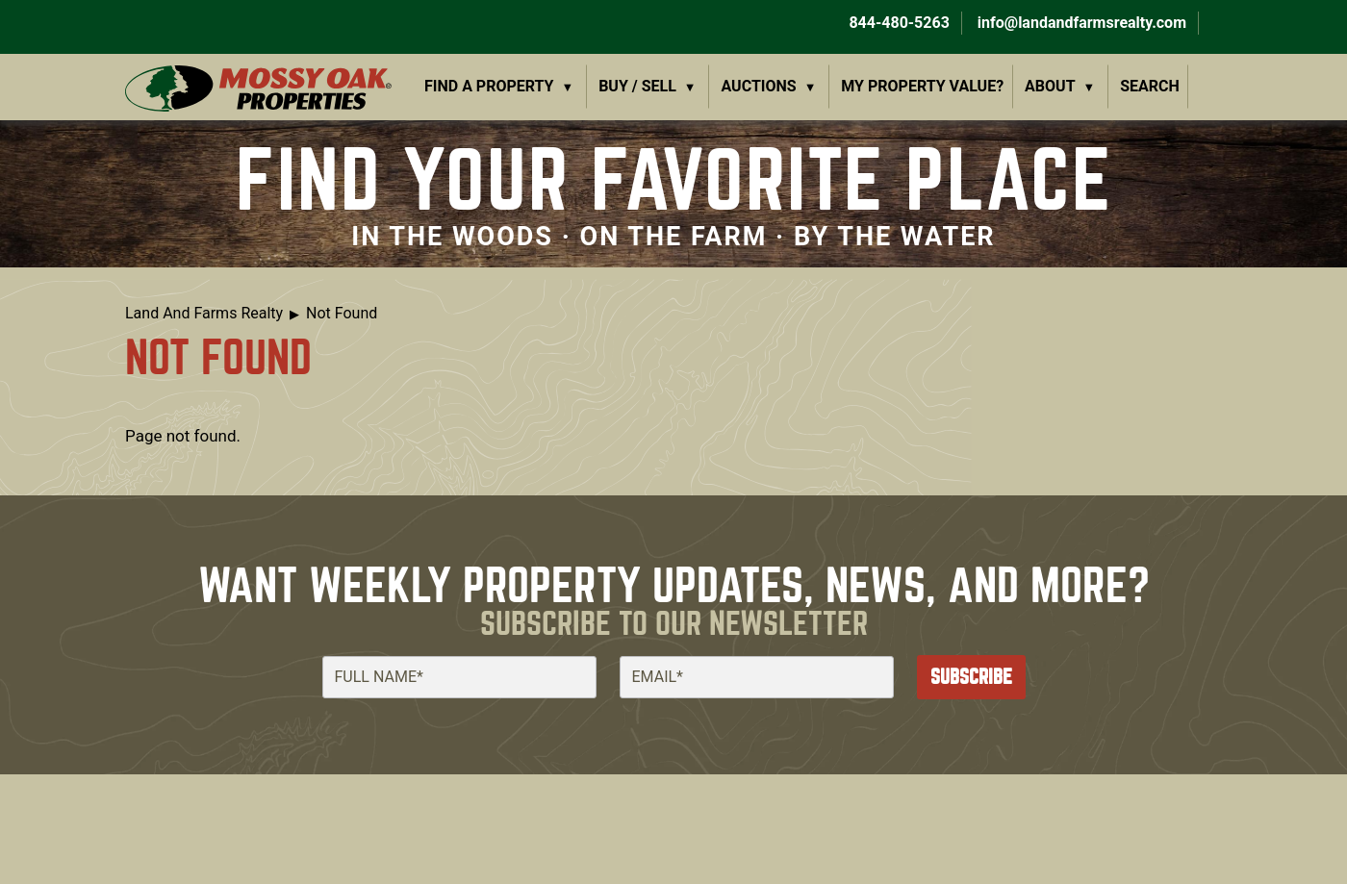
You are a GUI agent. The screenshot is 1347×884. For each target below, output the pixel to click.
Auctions (759, 86)
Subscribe (971, 677)
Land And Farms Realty (204, 313)
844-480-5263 (897, 22)
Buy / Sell (637, 86)
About (1050, 86)
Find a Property (489, 86)
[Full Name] (459, 677)
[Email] (757, 677)
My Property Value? (922, 86)
